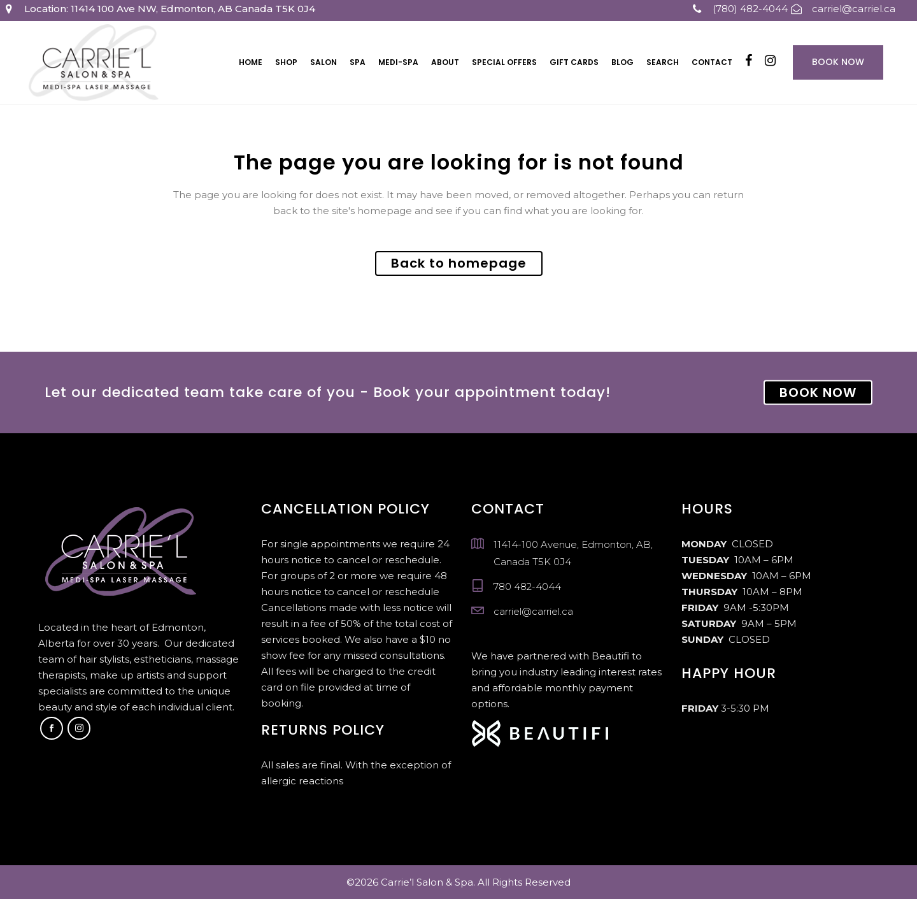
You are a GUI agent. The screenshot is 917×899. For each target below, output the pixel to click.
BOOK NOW (818, 392)
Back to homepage (459, 263)
